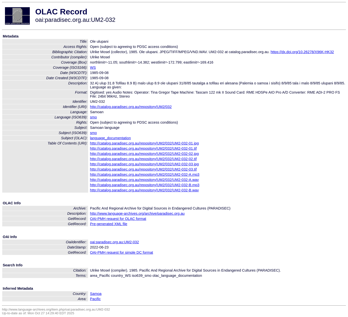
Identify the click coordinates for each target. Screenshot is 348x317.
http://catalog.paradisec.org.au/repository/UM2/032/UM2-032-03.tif (143, 169)
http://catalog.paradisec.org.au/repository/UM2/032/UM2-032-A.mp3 (145, 174)
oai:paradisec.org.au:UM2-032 (114, 242)
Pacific (95, 299)
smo (93, 117)
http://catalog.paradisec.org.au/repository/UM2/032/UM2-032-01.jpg (144, 143)
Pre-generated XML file (108, 224)
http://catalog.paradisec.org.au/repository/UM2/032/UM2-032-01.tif (143, 148)
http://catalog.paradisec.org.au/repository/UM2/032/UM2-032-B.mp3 (145, 185)
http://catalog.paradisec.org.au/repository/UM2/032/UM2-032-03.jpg (144, 164)
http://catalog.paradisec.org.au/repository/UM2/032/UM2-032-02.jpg (144, 154)
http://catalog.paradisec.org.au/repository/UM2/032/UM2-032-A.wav (144, 180)
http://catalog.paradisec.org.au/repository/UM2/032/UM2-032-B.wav (144, 190)
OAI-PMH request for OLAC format (118, 219)
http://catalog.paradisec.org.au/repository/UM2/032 (131, 107)
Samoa (96, 294)
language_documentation (110, 138)
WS (93, 68)
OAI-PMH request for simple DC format (121, 252)
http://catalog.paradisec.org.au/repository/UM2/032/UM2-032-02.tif (143, 159)
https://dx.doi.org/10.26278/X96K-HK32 (302, 52)
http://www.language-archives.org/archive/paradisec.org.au (137, 213)
